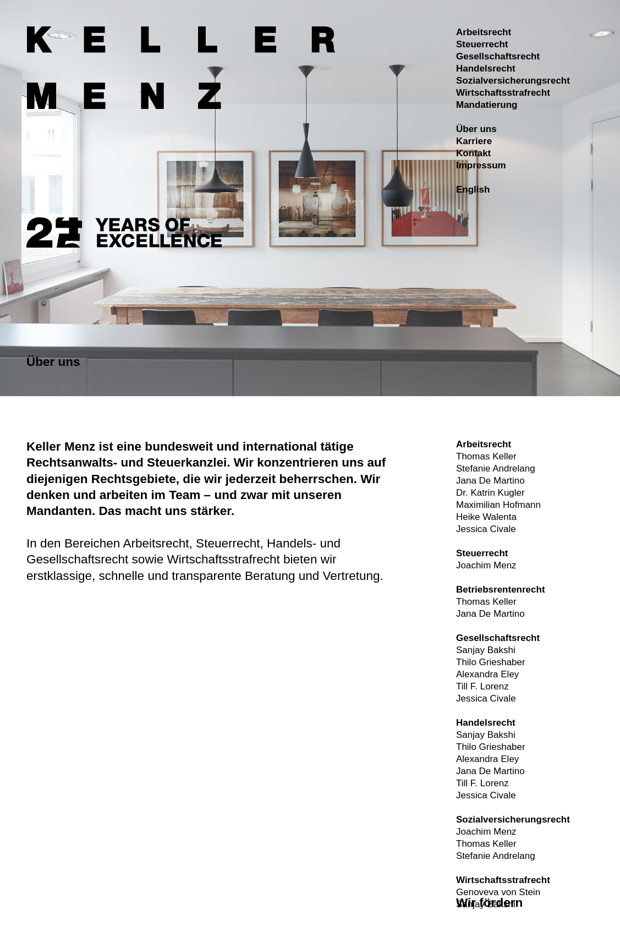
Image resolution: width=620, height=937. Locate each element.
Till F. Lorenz (482, 686)
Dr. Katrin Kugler (490, 492)
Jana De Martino (490, 480)
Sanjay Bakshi (485, 650)
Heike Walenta (486, 517)
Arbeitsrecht (483, 32)
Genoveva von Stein (498, 892)
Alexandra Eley (487, 674)
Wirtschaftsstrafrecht (503, 92)
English (473, 189)
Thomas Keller (486, 456)
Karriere (474, 141)
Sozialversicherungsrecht (513, 80)
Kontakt (473, 153)
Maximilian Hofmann (498, 505)
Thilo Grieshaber (490, 662)
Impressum (481, 165)
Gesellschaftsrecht (498, 56)
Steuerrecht (482, 44)
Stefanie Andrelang (495, 468)
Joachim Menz (486, 565)
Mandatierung (486, 105)
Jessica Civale (486, 529)
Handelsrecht (485, 68)
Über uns (476, 129)
